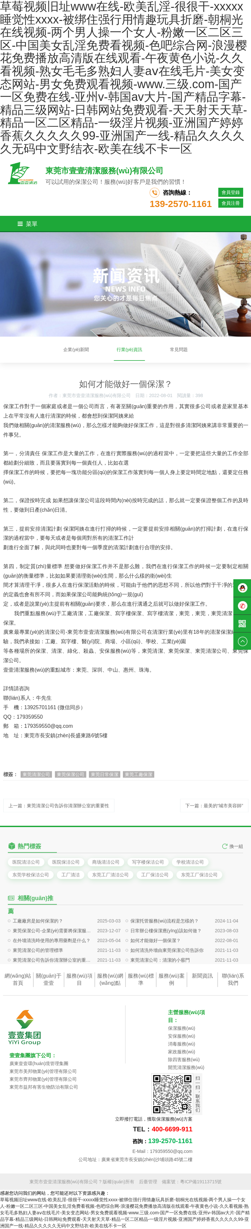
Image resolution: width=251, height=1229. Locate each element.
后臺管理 (148, 1181)
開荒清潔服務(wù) (186, 1067)
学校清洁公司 (190, 862)
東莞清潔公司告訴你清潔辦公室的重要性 (52, 978)
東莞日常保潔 (104, 778)
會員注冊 (231, 203)
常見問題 (162, 349)
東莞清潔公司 (36, 778)
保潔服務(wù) (181, 1028)
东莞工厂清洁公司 (110, 874)
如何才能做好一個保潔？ (155, 958)
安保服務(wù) (181, 1036)
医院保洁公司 (66, 862)
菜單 (28, 224)
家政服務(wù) (181, 1051)
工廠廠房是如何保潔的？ (38, 939)
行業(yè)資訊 (128, 349)
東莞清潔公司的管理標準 (38, 968)
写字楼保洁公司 (148, 862)
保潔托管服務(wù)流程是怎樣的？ (164, 939)
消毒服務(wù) (181, 1043)
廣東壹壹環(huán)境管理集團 (38, 1063)
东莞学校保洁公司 (30, 874)
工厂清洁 (70, 874)
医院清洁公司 (26, 862)
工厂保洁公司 (155, 874)
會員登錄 (231, 192)
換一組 (236, 851)
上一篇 (58, 810)
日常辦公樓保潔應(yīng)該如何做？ (166, 948)
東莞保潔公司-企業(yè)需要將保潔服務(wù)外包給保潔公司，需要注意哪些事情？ (52, 948)
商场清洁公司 (106, 862)
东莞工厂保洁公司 (199, 874)
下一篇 (214, 810)
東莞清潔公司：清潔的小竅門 (160, 978)
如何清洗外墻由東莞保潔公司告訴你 (167, 968)
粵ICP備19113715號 (201, 1181)
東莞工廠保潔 (138, 778)
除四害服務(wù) (184, 1059)
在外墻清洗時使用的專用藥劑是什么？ (52, 958)
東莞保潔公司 (70, 778)
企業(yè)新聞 (91, 349)
